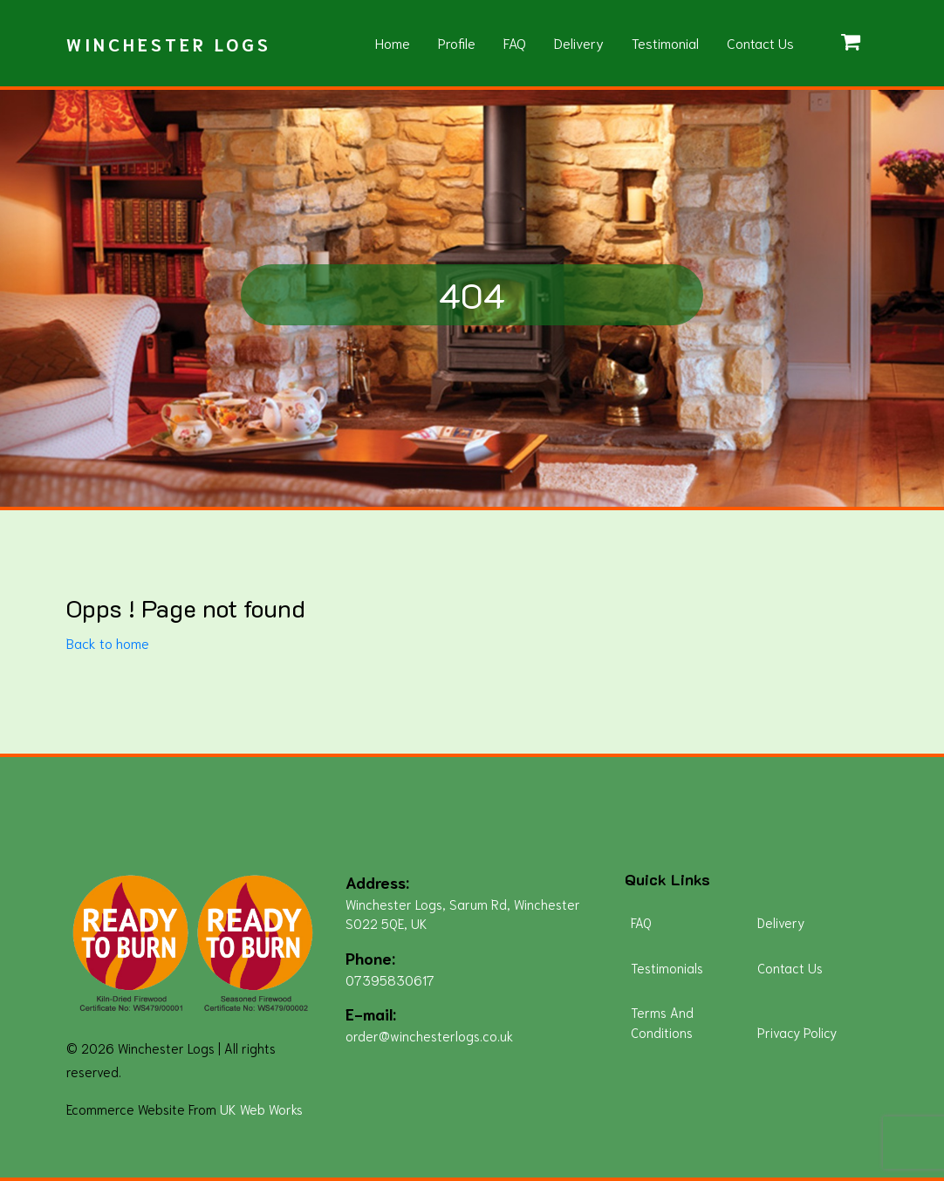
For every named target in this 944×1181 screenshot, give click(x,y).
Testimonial (665, 42)
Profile (456, 42)
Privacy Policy (797, 1032)
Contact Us (760, 42)
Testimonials (667, 967)
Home (392, 42)
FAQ (514, 42)
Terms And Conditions (662, 1022)
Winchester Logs (168, 43)
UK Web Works (261, 1108)
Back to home (107, 642)
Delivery (579, 42)
